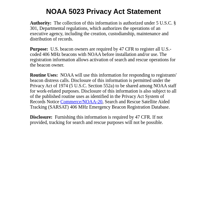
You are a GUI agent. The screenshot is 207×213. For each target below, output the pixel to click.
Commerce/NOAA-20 (81, 101)
